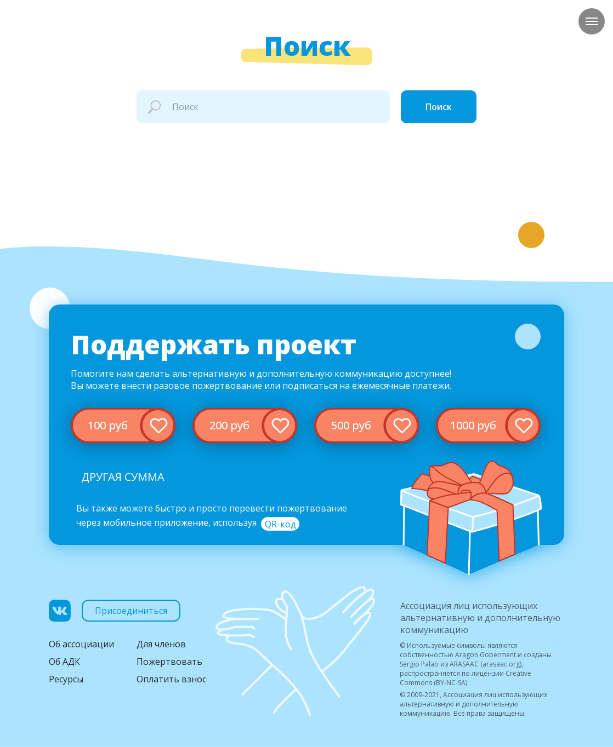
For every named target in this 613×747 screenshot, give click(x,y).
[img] (123, 425)
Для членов (161, 644)
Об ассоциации (81, 644)
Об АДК (64, 662)
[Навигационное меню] (592, 21)
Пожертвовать (169, 662)
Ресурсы (66, 679)
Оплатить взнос (171, 679)
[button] (280, 524)
